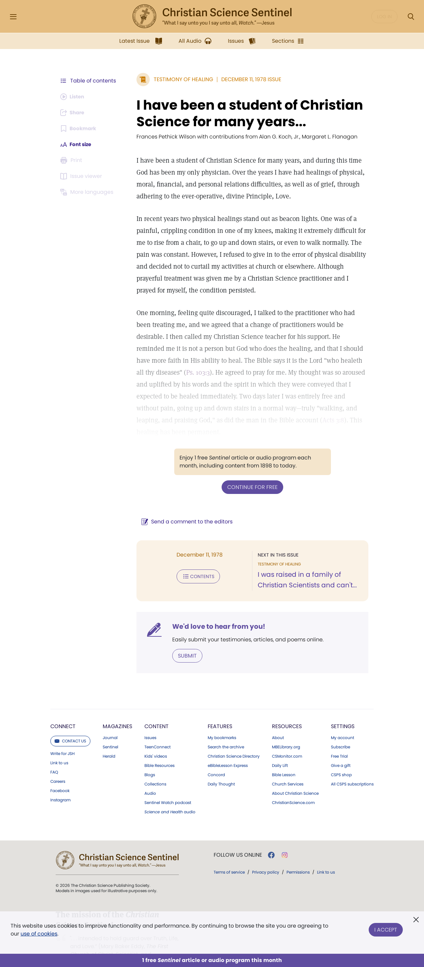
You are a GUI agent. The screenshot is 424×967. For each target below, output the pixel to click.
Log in (384, 16)
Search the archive (226, 734)
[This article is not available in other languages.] (88, 192)
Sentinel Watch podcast (167, 790)
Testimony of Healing (180, 79)
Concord (216, 762)
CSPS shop (341, 762)
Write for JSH (62, 741)
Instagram (60, 787)
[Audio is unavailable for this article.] (74, 97)
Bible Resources (159, 753)
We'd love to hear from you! (215, 614)
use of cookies (39, 934)
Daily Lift (280, 753)
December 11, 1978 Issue (248, 79)
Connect (63, 714)
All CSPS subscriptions (352, 772)
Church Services (287, 772)
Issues (150, 725)
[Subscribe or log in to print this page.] (72, 160)
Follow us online (238, 842)
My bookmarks (222, 725)
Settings (342, 714)
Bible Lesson (283, 762)
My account (342, 725)
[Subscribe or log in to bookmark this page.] (79, 128)
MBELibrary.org (286, 734)
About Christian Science (295, 781)
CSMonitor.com (287, 744)
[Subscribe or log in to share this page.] (74, 113)
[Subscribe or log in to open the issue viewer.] (82, 176)
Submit (184, 643)
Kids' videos (155, 744)
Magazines (117, 714)
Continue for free (251, 475)
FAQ (54, 760)
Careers (57, 769)
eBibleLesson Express (228, 753)
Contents (195, 564)
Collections (155, 772)
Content (156, 714)
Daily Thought (221, 772)
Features (220, 714)
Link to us (59, 750)
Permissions (298, 859)
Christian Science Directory (234, 744)
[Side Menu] (13, 17)
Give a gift (340, 753)
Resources (287, 714)
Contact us (70, 728)
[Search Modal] (411, 17)
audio (169, 799)
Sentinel (110, 734)
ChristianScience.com (293, 790)
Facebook (60, 778)
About (278, 725)
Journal (110, 725)
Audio (150, 781)
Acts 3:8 (242, 420)
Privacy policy (265, 859)
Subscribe (340, 734)
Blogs (149, 762)
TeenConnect (157, 734)
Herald (109, 744)
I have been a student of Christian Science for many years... (246, 113)
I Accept (385, 928)
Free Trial (339, 744)
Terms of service (229, 859)
